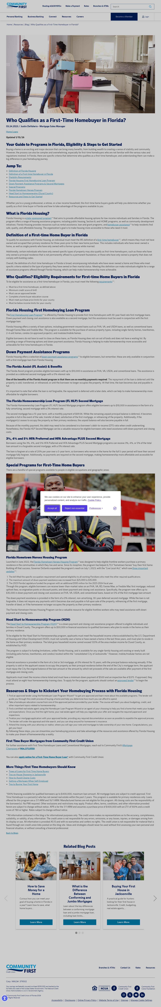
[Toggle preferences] (96, 508)
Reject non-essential (74, 508)
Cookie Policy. (94, 500)
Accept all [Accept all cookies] (52, 508)
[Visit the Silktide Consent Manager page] (114, 508)
